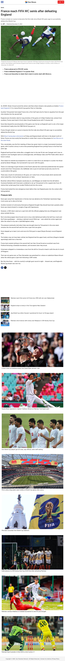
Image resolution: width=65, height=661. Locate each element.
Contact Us (43, 659)
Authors (49, 659)
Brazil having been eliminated (13, 136)
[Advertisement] (32, 89)
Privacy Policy (55, 659)
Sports (2, 7)
